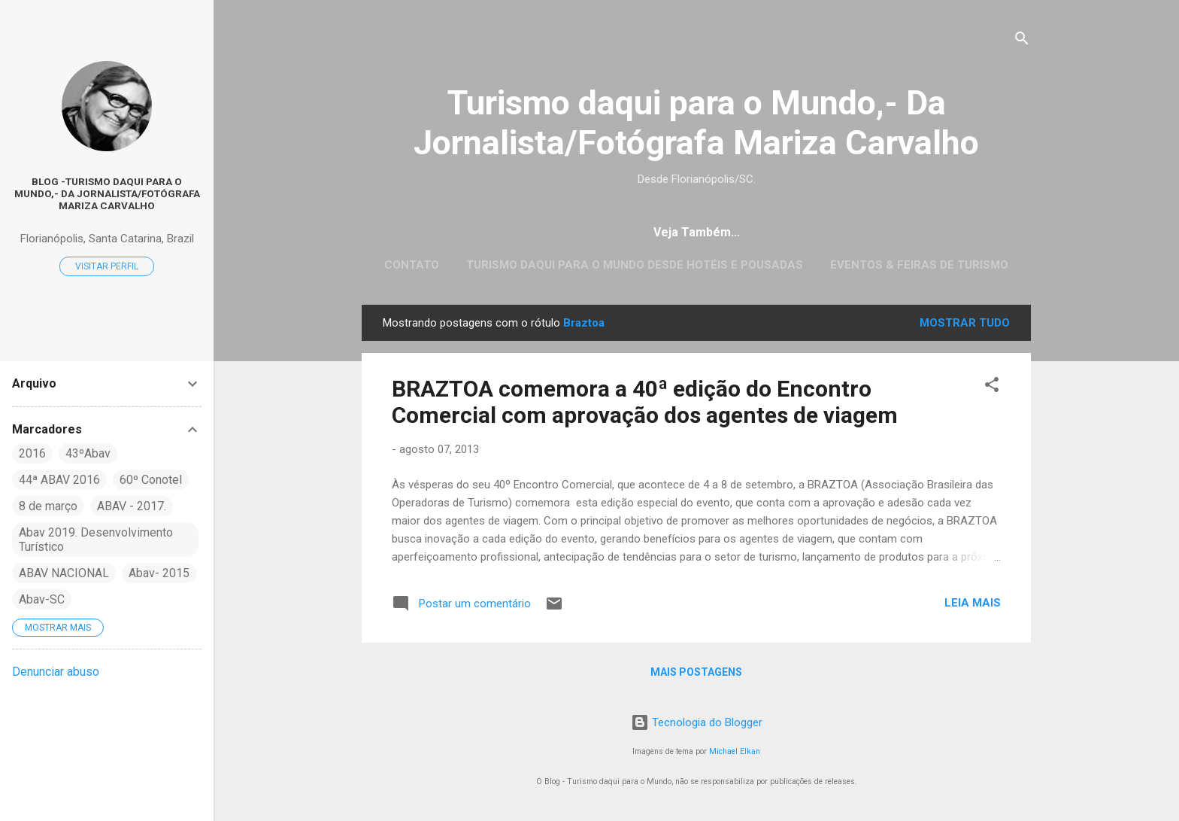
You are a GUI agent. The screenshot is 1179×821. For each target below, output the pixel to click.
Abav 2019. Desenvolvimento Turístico (96, 539)
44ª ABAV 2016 (59, 480)
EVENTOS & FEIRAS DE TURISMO (919, 265)
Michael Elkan (734, 751)
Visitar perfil (106, 266)
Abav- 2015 (159, 573)
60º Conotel (151, 480)
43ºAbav (88, 453)
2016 (32, 453)
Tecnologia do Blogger (696, 722)
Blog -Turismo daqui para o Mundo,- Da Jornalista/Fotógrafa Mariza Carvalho (107, 193)
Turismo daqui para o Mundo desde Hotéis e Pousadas (634, 265)
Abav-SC (42, 599)
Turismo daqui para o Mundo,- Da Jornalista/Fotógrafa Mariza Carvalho (696, 123)
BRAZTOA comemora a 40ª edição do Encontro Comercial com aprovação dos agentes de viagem (645, 402)
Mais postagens (696, 672)
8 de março (48, 506)
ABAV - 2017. (131, 506)
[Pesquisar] (1022, 41)
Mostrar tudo (965, 323)
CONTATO (411, 265)
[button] (992, 387)
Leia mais (972, 603)
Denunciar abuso (55, 671)
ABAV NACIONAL (64, 573)
